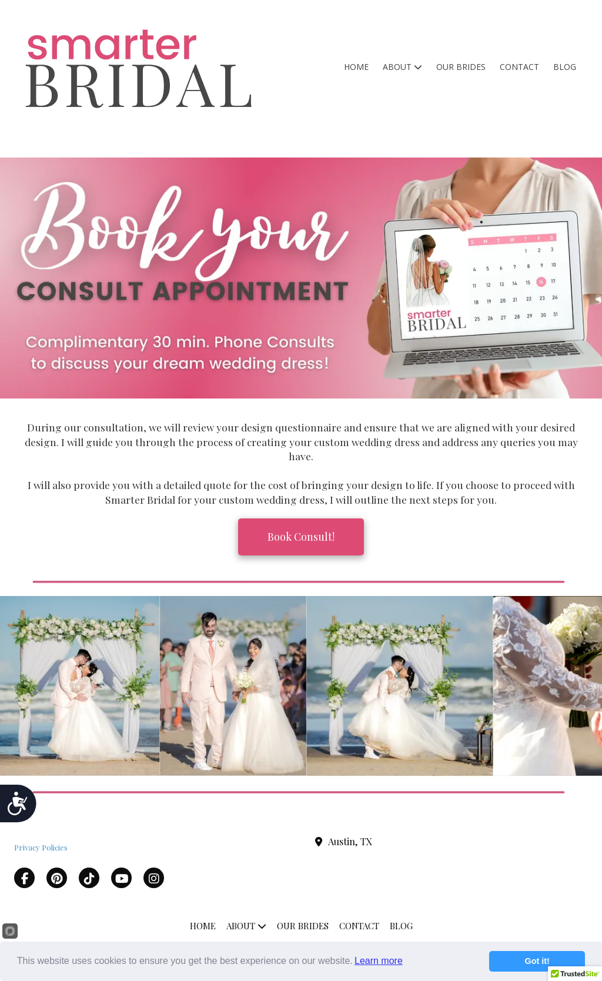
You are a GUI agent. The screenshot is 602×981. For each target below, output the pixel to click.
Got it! (537, 961)
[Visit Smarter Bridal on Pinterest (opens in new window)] (56, 878)
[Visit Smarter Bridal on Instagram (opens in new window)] (153, 878)
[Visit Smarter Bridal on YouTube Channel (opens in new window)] (121, 878)
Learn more (378, 961)
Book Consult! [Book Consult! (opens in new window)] (301, 537)
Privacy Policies (41, 847)
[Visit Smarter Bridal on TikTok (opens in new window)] (89, 878)
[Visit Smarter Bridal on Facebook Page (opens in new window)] (24, 878)
